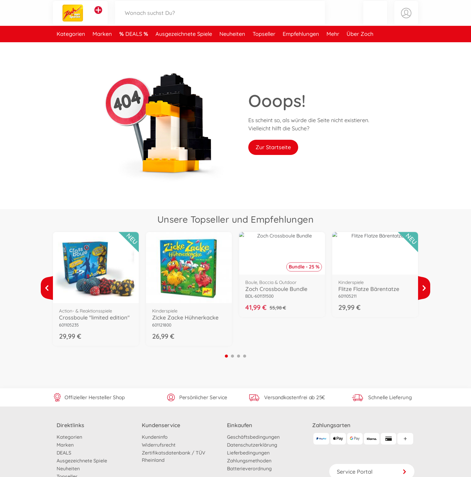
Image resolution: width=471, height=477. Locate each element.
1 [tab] (226, 356)
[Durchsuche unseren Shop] (220, 19)
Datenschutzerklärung (252, 445)
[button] (375, 19)
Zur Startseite (273, 147)
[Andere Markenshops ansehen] (98, 16)
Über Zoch (360, 46)
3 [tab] (238, 356)
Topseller (264, 46)
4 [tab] (244, 356)
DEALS (134, 46)
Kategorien (71, 46)
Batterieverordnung (249, 468)
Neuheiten (232, 46)
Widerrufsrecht (159, 445)
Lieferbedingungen (248, 453)
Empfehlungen (301, 46)
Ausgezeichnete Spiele (183, 46)
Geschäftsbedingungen (253, 437)
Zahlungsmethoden (249, 461)
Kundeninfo (155, 437)
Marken (102, 46)
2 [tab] (232, 356)
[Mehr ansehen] (47, 288)
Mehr (332, 46)
